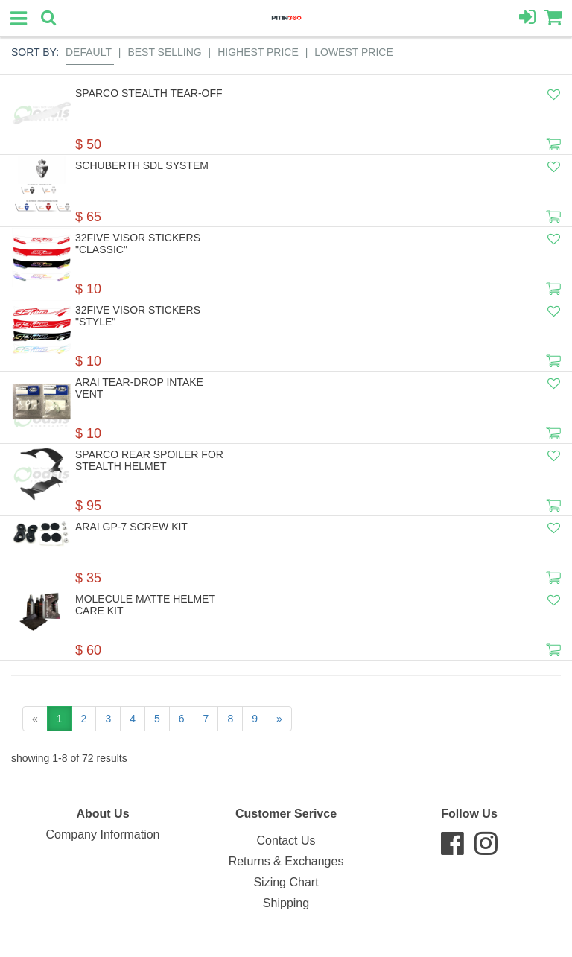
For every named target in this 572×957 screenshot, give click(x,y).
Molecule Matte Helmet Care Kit (145, 605)
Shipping (286, 903)
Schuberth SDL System (142, 165)
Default (89, 52)
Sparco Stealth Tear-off (149, 93)
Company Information (103, 834)
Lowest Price (353, 52)
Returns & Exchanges (286, 861)
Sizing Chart (285, 882)
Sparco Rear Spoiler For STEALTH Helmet (149, 460)
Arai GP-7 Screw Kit (131, 526)
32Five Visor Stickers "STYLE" (137, 316)
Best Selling (164, 52)
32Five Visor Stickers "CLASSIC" (137, 243)
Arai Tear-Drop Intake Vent (139, 388)
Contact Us (285, 840)
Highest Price (258, 52)
